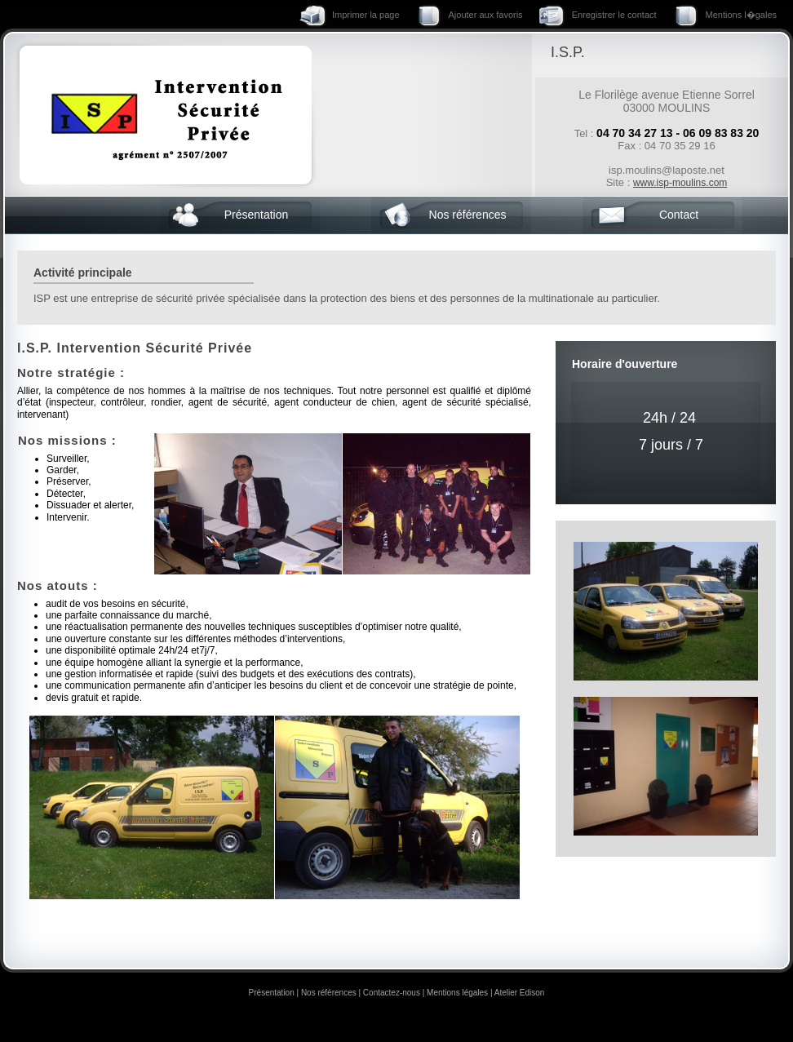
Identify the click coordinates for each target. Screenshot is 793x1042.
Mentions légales (457, 992)
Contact (678, 214)
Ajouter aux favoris (486, 15)
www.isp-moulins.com (680, 182)
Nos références (468, 214)
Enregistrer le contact (614, 15)
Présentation (256, 214)
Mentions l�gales (741, 15)
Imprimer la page (366, 15)
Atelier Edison (519, 992)
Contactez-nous (391, 992)
